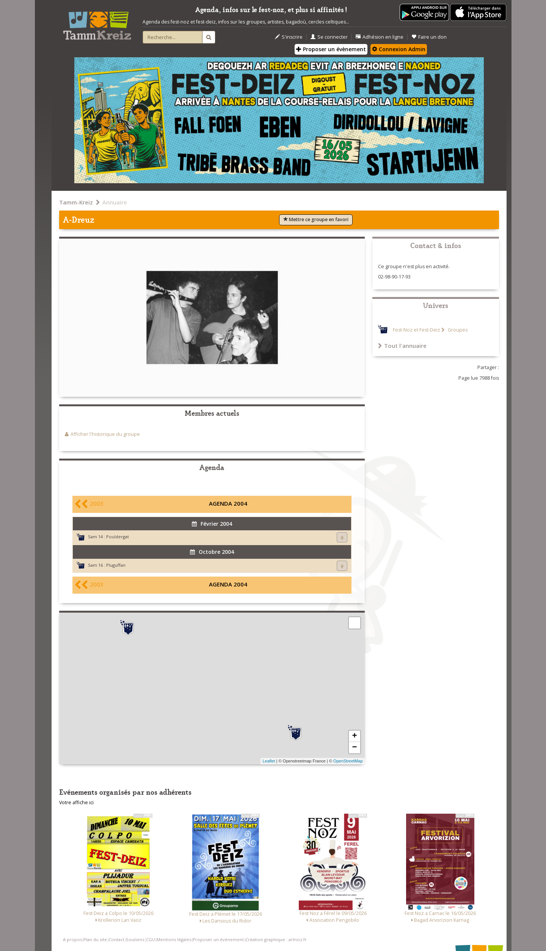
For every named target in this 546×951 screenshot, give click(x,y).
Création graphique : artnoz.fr (276, 939)
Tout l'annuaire (402, 345)
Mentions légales (174, 939)
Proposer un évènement (331, 49)
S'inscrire (289, 37)
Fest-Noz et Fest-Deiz (416, 330)
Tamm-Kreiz (76, 202)
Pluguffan (116, 565)
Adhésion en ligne (379, 37)
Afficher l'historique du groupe (105, 434)
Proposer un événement (218, 939)
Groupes (457, 330)
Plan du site (95, 939)
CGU (150, 939)
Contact (116, 939)
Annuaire (114, 202)
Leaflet (268, 761)
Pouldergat (117, 536)
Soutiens (135, 939)
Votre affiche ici (76, 802)
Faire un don (429, 37)
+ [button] (354, 736)
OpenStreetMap (348, 761)
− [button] (354, 747)
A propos (72, 939)
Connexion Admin (398, 49)
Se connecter (329, 37)
